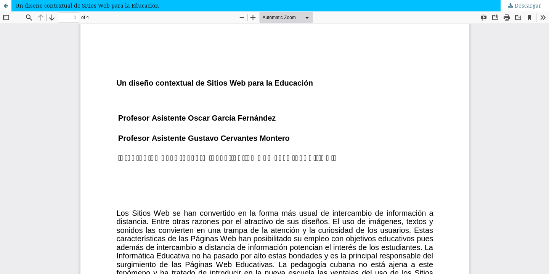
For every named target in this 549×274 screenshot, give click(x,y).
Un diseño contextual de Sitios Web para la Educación (87, 5)
